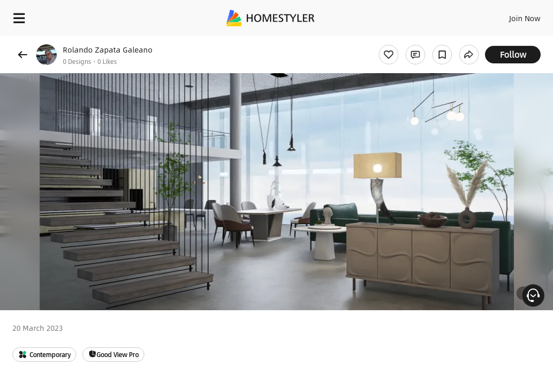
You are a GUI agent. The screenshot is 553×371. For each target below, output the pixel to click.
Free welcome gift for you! (395, 41)
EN (486, 15)
